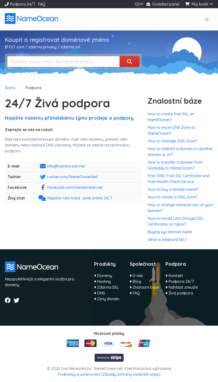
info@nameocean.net (66, 166)
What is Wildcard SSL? (167, 239)
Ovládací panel (162, 4)
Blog (135, 281)
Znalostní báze (144, 287)
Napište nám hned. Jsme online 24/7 (79, 198)
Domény (103, 275)
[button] (207, 19)
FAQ (41, 4)
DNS (99, 293)
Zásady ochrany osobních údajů (131, 374)
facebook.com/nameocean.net (75, 187)
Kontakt (174, 275)
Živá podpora (179, 293)
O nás (136, 275)
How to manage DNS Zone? (172, 141)
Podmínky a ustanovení (79, 374)
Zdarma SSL (106, 287)
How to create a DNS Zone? (172, 197)
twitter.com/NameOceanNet (72, 176)
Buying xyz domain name (170, 231)
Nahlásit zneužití (181, 287)
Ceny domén (106, 298)
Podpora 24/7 (20, 4)
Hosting (102, 281)
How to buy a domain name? (173, 189)
